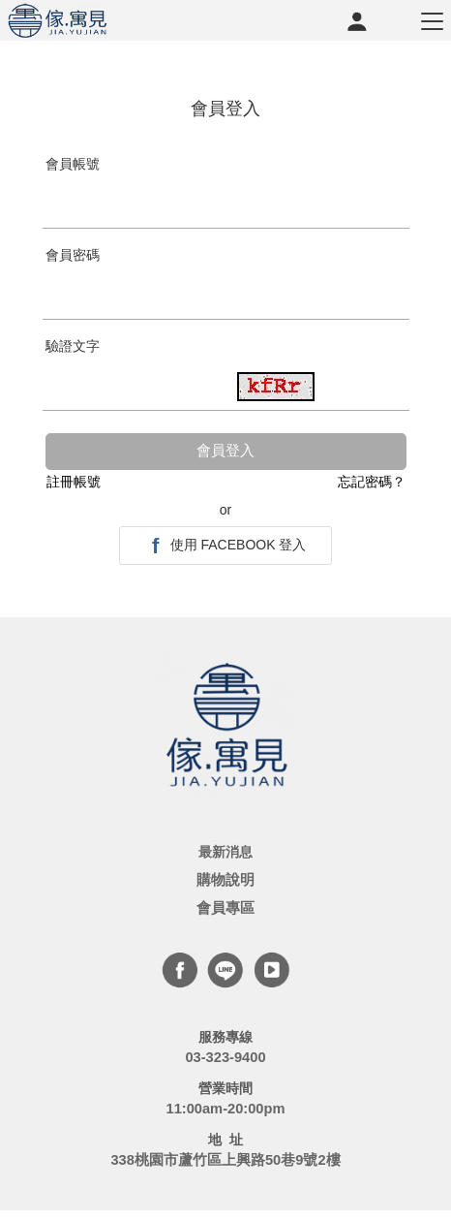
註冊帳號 (73, 481)
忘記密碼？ (372, 481)
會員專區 (225, 908)
